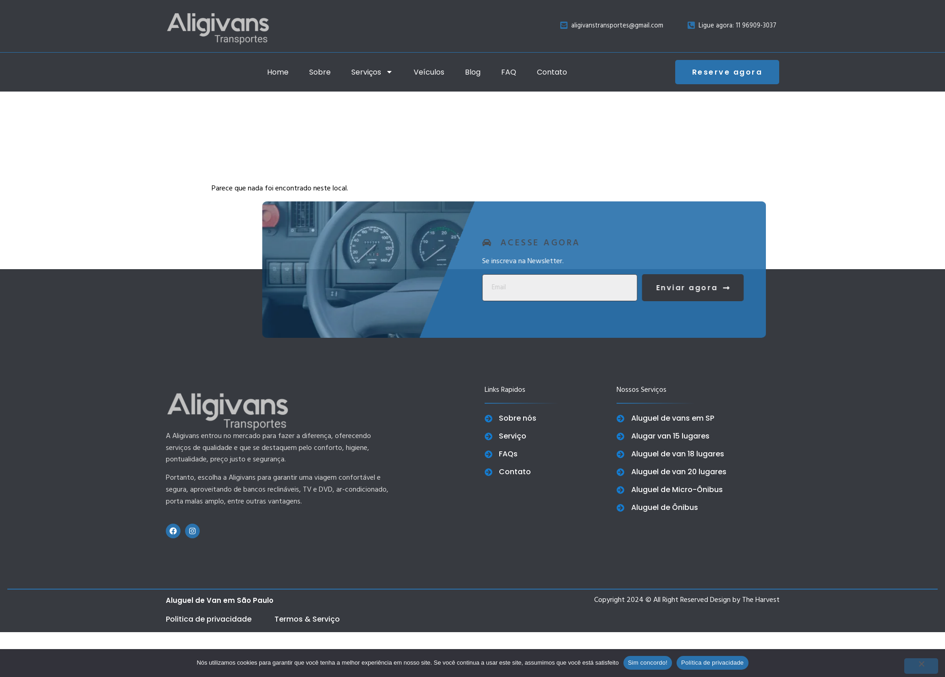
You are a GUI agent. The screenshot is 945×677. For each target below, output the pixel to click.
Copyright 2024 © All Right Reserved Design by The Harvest (687, 600)
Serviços (372, 72)
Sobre (320, 72)
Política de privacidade (712, 662)
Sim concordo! (647, 662)
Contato (552, 72)
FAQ (508, 72)
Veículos (429, 72)
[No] (921, 666)
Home (278, 72)
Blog (473, 72)
